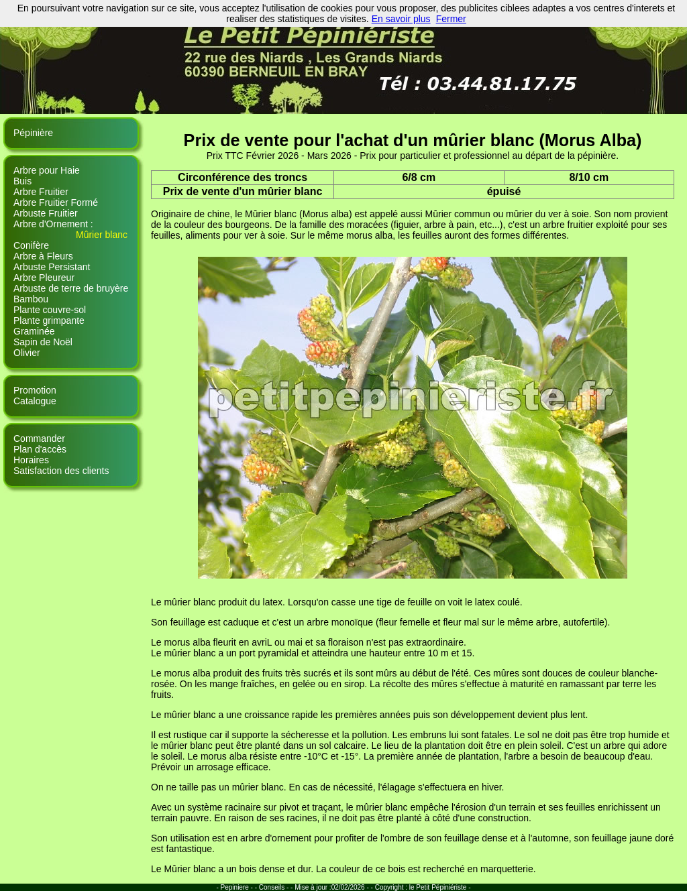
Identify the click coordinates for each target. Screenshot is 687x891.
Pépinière (33, 132)
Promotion (34, 390)
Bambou (30, 299)
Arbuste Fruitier (45, 213)
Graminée (33, 331)
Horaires (31, 460)
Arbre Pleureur (43, 277)
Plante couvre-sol (49, 309)
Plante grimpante (49, 320)
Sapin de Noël (42, 342)
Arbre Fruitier (40, 191)
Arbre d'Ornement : (53, 224)
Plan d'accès (39, 449)
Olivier (26, 352)
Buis (22, 181)
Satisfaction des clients (61, 470)
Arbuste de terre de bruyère (70, 288)
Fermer (451, 18)
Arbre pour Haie (46, 170)
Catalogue (34, 401)
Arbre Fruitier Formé (55, 202)
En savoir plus (401, 18)
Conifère (31, 245)
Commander (39, 438)
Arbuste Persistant (51, 266)
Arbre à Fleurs (43, 256)
